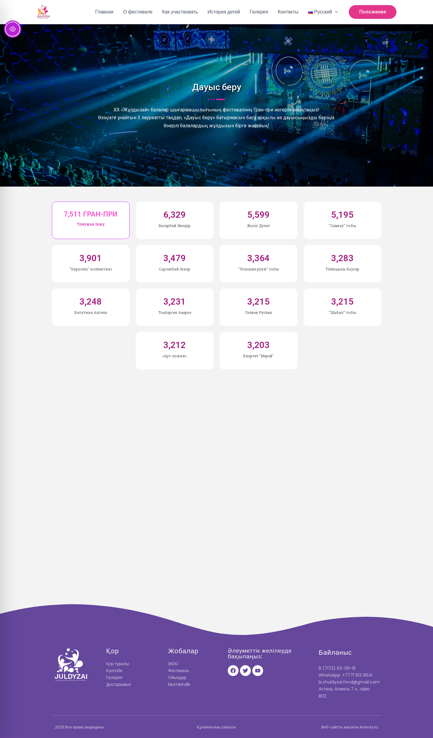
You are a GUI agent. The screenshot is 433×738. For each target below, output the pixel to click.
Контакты (288, 11)
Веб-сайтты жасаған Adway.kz (349, 727)
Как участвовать (180, 11)
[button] (323, 12)
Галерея (259, 11)
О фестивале (138, 11)
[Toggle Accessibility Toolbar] (12, 29)
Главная (104, 11)
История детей (224, 11)
